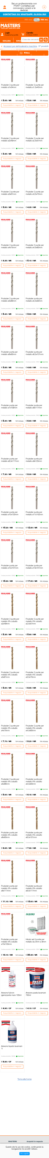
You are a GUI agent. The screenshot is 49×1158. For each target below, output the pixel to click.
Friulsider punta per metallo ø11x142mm (34, 513)
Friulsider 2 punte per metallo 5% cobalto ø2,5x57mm (35, 621)
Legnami (7, 65)
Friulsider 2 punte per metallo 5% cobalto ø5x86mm (10, 781)
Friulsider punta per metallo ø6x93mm (9, 353)
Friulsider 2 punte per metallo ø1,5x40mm (35, 86)
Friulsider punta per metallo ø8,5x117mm (10, 460)
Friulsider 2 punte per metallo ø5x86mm (10, 300)
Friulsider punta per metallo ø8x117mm (34, 407)
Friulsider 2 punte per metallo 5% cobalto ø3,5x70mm (35, 675)
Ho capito (24, 1154)
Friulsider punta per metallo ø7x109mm (9, 407)
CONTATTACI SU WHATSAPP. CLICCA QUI (24, 14)
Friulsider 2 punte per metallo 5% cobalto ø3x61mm (10, 675)
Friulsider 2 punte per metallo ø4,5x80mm (35, 246)
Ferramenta (9, 49)
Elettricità (38, 41)
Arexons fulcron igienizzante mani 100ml (11, 994)
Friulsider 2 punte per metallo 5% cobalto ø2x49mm (10, 621)
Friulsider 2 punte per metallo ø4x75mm (10, 246)
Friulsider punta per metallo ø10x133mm (9, 513)
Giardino (21, 65)
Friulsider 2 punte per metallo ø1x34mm (10, 86)
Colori (37, 57)
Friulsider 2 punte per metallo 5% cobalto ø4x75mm (10, 728)
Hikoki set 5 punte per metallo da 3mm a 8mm (36, 941)
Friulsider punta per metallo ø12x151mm (9, 567)
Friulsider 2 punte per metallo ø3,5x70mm (35, 193)
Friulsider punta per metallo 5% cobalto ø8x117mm (9, 888)
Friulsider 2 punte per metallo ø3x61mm (10, 193)
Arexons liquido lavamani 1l (11, 1047)
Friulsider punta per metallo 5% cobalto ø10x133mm (9, 942)
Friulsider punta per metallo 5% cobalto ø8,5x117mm (34, 888)
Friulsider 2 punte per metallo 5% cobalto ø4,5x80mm (35, 728)
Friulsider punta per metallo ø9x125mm (34, 460)
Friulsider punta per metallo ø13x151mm (34, 567)
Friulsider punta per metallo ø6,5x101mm (35, 353)
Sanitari (24, 57)
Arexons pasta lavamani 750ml (36, 994)
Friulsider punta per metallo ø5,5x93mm (34, 300)
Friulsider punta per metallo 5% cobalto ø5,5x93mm (34, 781)
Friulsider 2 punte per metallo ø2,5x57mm (35, 140)
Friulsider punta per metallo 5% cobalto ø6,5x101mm (34, 835)
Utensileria (27, 49)
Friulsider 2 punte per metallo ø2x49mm (10, 140)
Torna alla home (24, 1079)
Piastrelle (9, 57)
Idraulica (21, 41)
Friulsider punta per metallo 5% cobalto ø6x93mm (9, 835)
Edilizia (7, 41)
